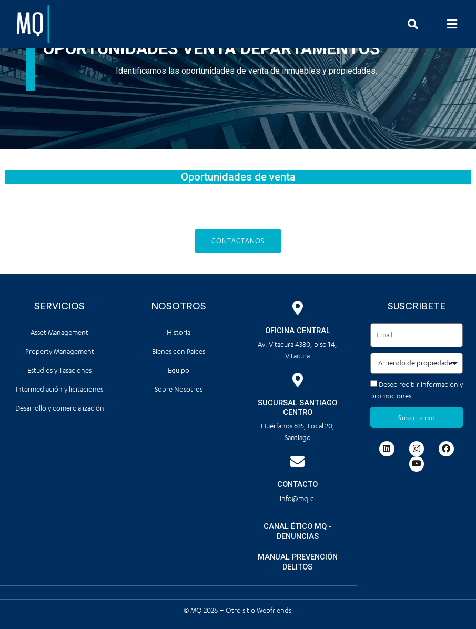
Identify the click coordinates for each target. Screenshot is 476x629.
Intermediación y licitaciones (59, 389)
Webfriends (275, 610)
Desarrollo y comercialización (59, 408)
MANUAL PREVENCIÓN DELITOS (298, 562)
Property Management (59, 351)
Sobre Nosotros (178, 389)
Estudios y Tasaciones (59, 370)
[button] (452, 24)
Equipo (178, 370)
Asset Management (59, 332)
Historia (178, 332)
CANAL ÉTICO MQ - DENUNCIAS (298, 531)
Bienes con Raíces (178, 351)
